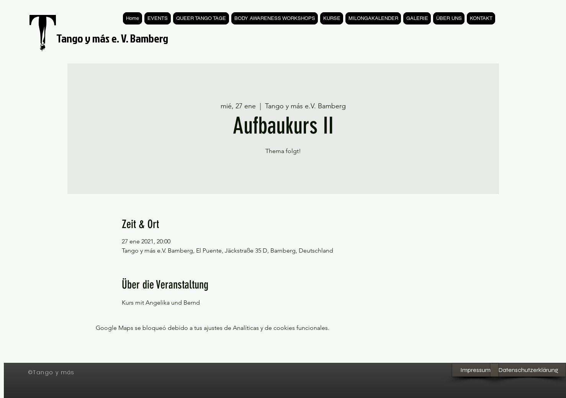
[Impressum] (475, 370)
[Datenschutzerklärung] (528, 370)
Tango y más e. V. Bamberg (112, 38)
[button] (331, 18)
